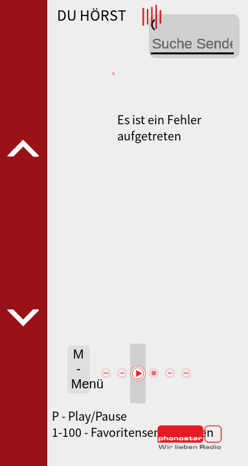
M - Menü (80, 369)
